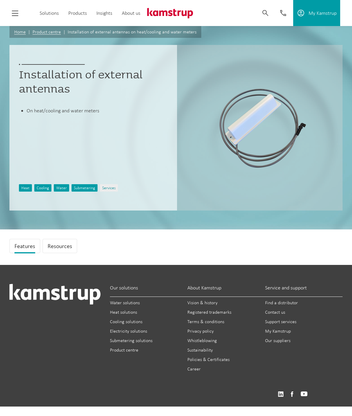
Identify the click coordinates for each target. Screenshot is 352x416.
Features (24, 246)
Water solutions (125, 302)
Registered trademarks (209, 312)
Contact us (275, 312)
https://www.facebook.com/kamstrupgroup (292, 394)
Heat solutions (123, 312)
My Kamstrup (278, 331)
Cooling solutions (126, 321)
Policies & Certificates (208, 359)
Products (77, 13)
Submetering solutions (131, 340)
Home (20, 32)
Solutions (49, 13)
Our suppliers (278, 340)
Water (61, 187)
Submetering (84, 187)
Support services (280, 321)
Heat (25, 187)
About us (131, 13)
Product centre (47, 32)
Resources (60, 246)
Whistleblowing (202, 340)
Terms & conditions (205, 321)
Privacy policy (200, 331)
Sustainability (200, 350)
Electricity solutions (128, 331)
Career (194, 369)
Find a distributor (281, 302)
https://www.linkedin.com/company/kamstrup (280, 394)
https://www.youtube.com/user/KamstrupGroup (304, 394)
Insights (104, 13)
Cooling (43, 187)
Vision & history (202, 302)
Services (109, 187)
